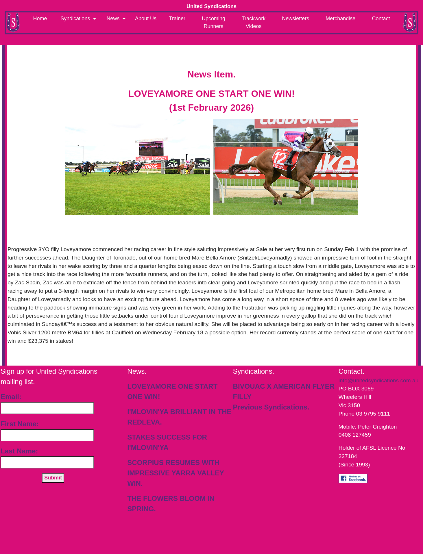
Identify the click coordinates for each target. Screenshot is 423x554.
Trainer (177, 18)
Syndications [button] (75, 18)
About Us (145, 18)
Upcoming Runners (213, 22)
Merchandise (340, 18)
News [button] (113, 18)
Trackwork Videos (253, 22)
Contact (381, 18)
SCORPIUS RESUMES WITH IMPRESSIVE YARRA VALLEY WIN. (175, 473)
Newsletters (295, 18)
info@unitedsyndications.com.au (379, 380)
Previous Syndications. (271, 407)
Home (40, 18)
